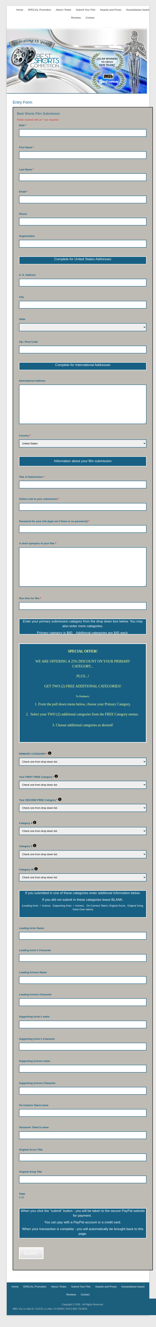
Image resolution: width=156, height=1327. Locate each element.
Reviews (76, 17)
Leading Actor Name (31, 928)
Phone (23, 213)
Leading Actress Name (33, 972)
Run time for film (30, 598)
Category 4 (27, 823)
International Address (32, 380)
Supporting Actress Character (37, 1083)
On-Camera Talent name (34, 1105)
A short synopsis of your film (37, 543)
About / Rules (63, 9)
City (21, 297)
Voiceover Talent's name (34, 1127)
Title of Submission (31, 476)
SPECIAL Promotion (39, 9)
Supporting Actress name (34, 1061)
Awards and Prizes (110, 9)
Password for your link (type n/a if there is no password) (54, 521)
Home (19, 9)
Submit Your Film (85, 9)
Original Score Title (31, 1149)
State (22, 319)
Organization (27, 236)
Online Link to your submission (39, 498)
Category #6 (28, 869)
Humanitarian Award (137, 9)
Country (25, 435)
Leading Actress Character (35, 994)
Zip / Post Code (28, 341)
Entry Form (22, 102)
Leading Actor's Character (35, 950)
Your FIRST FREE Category (38, 776)
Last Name (26, 169)
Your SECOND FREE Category (40, 800)
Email (23, 191)
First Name (26, 147)
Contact (90, 17)
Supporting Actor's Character (37, 1038)
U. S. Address (27, 274)
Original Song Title (30, 1171)
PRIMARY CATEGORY (35, 753)
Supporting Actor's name (34, 1016)
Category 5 (27, 846)
